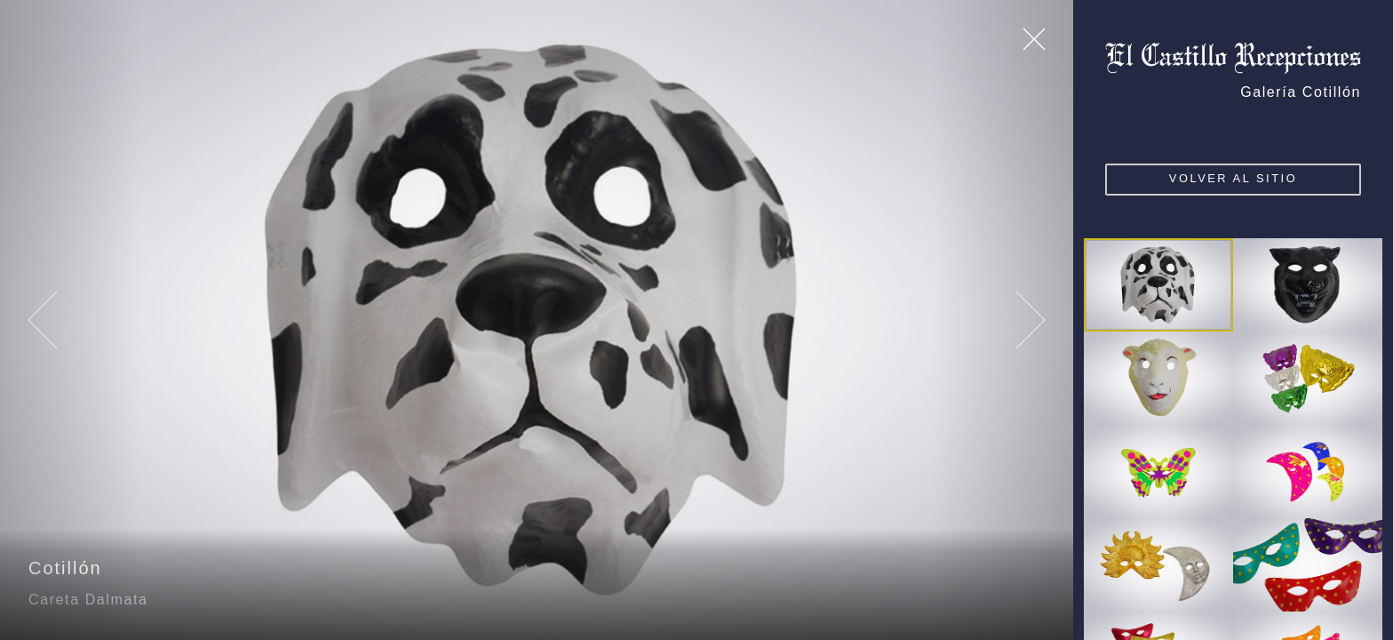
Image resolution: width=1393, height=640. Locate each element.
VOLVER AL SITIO (1234, 178)
